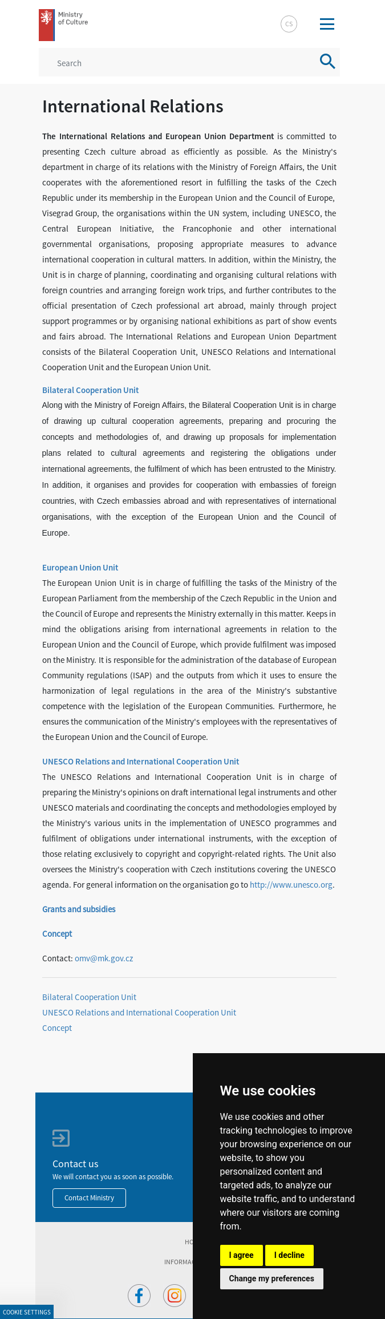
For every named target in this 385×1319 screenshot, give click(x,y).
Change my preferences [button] (271, 1278)
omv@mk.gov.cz (104, 958)
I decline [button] (289, 1255)
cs (289, 23)
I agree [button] (241, 1255)
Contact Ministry (89, 1198)
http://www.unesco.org (291, 884)
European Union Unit (80, 567)
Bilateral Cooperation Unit (90, 390)
